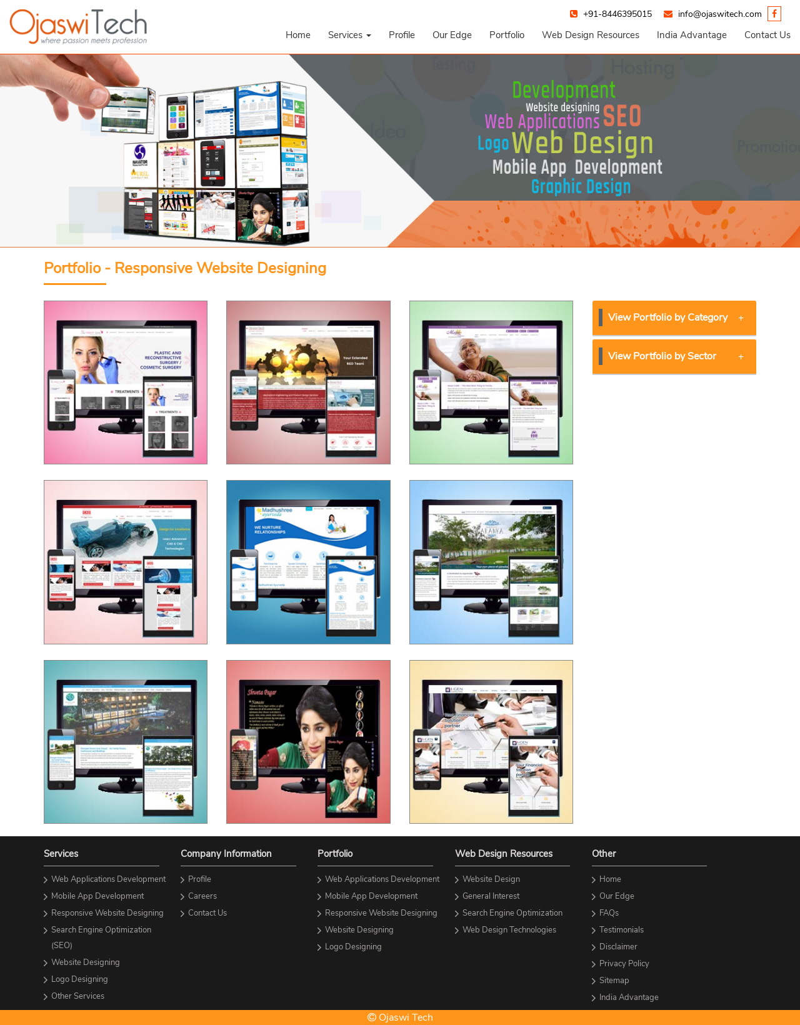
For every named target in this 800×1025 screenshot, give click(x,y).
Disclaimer (618, 946)
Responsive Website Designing (107, 913)
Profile (402, 35)
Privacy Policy (624, 963)
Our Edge (452, 35)
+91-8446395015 (617, 14)
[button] (350, 35)
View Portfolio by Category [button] (676, 317)
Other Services (77, 996)
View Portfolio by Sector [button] (676, 356)
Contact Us (767, 35)
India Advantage (692, 35)
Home (298, 35)
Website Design (491, 879)
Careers (202, 896)
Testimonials (621, 930)
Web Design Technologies (509, 930)
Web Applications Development (108, 879)
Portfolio (506, 35)
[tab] (674, 318)
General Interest (490, 896)
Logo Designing (79, 979)
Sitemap (614, 980)
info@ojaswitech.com (720, 14)
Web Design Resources (590, 35)
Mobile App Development (97, 896)
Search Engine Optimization (512, 913)
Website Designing (85, 962)
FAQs (609, 913)
